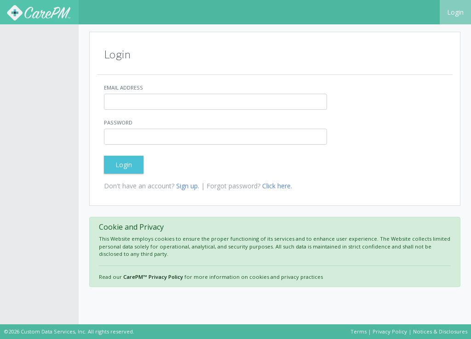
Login (455, 12)
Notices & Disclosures (440, 331)
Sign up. (187, 185)
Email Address (123, 87)
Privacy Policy (390, 331)
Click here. (277, 185)
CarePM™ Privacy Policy (153, 276)
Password (118, 122)
